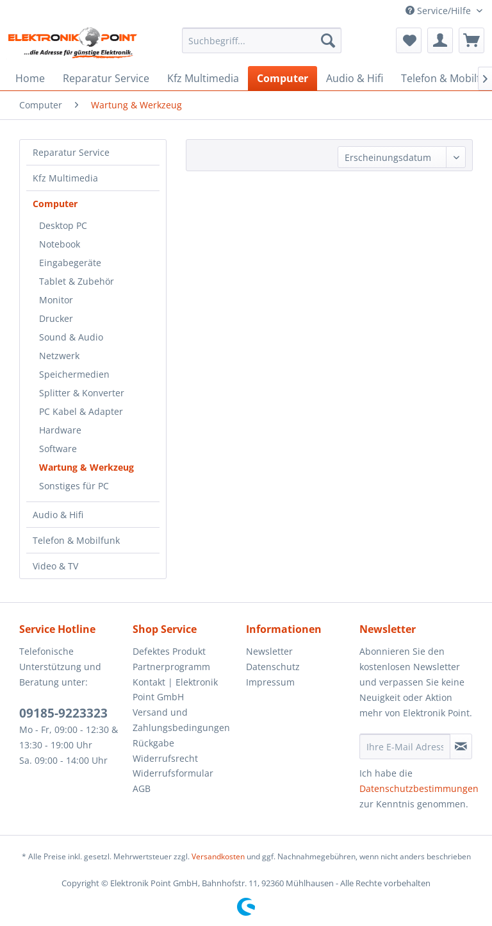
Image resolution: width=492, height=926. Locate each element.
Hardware (60, 430)
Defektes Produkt (169, 651)
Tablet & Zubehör (76, 281)
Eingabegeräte (70, 263)
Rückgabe (153, 743)
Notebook (59, 244)
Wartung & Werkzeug (86, 467)
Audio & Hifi (58, 515)
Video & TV (55, 566)
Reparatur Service (71, 152)
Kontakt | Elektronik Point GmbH (175, 689)
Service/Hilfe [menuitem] (439, 10)
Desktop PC (63, 225)
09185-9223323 (63, 713)
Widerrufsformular (173, 773)
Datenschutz (273, 667)
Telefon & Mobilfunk (76, 540)
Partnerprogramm (171, 667)
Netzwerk (59, 355)
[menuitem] (262, 40)
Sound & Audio (71, 337)
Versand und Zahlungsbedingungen (181, 720)
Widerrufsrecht (165, 758)
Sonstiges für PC (74, 486)
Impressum (270, 682)
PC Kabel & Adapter (81, 411)
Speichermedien (74, 374)
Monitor (56, 300)
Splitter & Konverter (81, 393)
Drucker (56, 318)
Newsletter (269, 651)
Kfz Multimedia (65, 178)
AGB (142, 788)
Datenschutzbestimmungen (419, 788)
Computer (55, 204)
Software (58, 448)
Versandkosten (218, 856)
